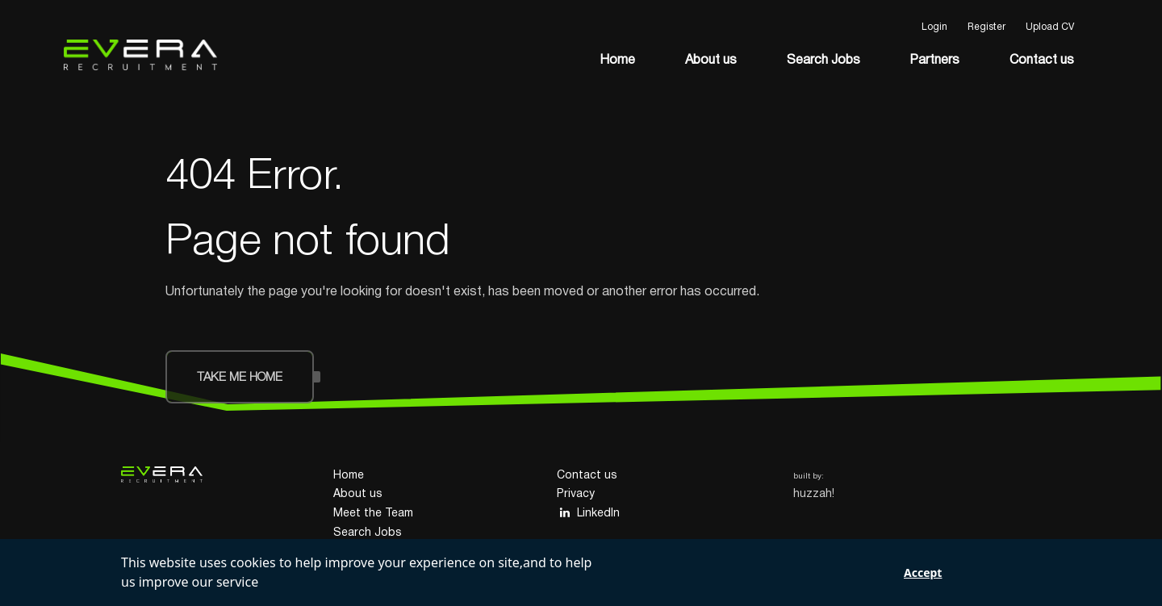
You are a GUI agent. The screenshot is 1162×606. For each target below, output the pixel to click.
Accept (923, 572)
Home (617, 60)
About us (711, 60)
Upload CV (1050, 27)
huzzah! (813, 494)
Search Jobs (823, 60)
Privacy (576, 494)
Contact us (1041, 60)
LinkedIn (588, 513)
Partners (934, 60)
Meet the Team (373, 513)
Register (986, 27)
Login (934, 27)
